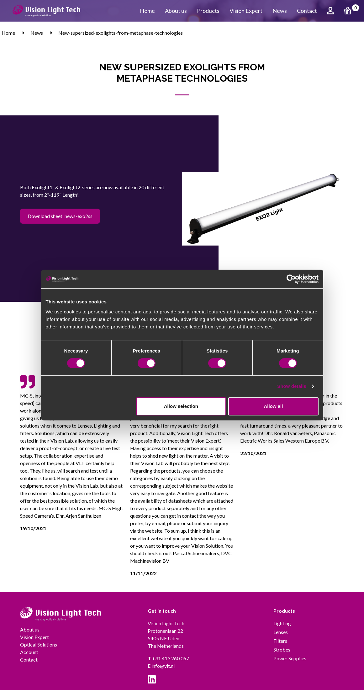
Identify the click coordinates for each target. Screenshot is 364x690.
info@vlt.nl (161, 666)
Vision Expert (245, 10)
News (279, 10)
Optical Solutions (38, 644)
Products (208, 10)
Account (29, 652)
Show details (291, 386)
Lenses (280, 632)
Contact (307, 10)
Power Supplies (289, 658)
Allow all (273, 406)
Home (147, 10)
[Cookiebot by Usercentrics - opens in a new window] (291, 279)
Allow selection (181, 406)
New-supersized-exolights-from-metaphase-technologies (120, 33)
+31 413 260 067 (168, 658)
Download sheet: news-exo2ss (60, 216)
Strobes (281, 649)
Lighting (282, 623)
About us (176, 10)
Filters (280, 641)
